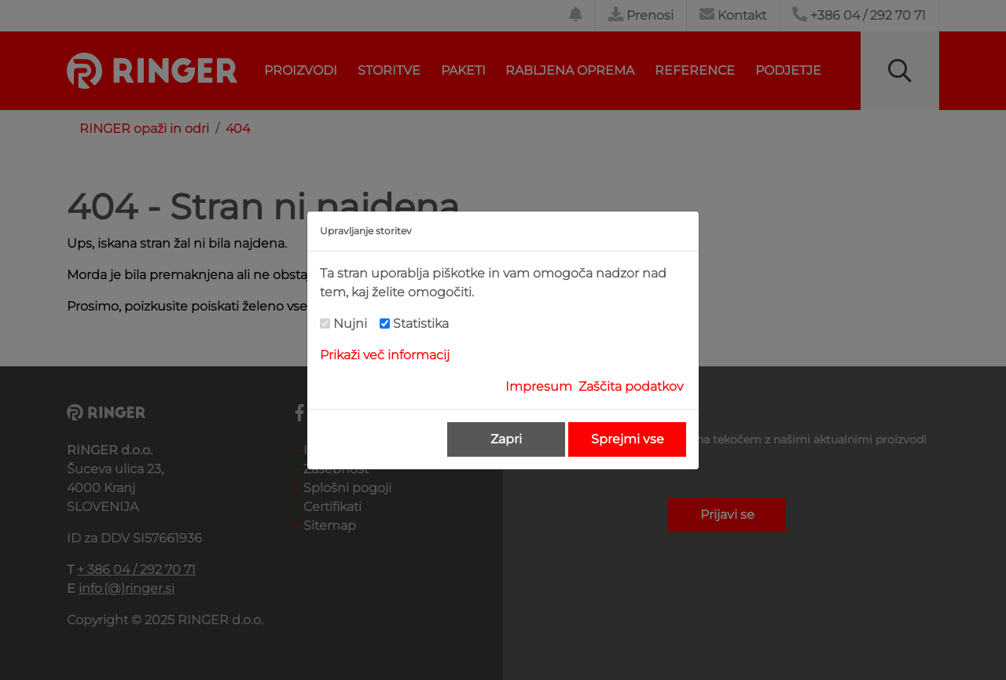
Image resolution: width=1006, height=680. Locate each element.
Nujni (350, 323)
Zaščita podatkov (630, 386)
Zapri (506, 439)
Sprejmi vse (627, 439)
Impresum (538, 386)
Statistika (421, 323)
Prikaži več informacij (385, 354)
